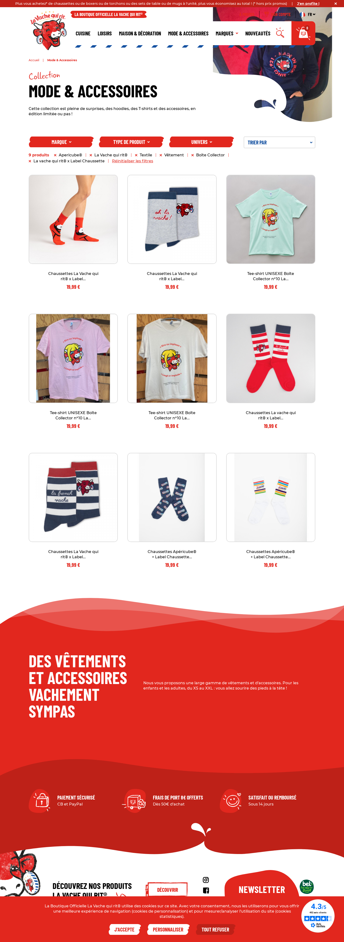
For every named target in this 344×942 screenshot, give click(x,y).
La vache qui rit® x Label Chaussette (69, 161)
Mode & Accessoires (188, 33)
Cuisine (83, 33)
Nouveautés (257, 33)
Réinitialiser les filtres (132, 161)
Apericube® (70, 155)
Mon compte (277, 14)
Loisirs (105, 33)
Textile (146, 155)
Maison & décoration (140, 33)
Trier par (280, 142)
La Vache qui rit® (111, 155)
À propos (246, 14)
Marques (227, 33)
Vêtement (174, 155)
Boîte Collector (210, 155)
